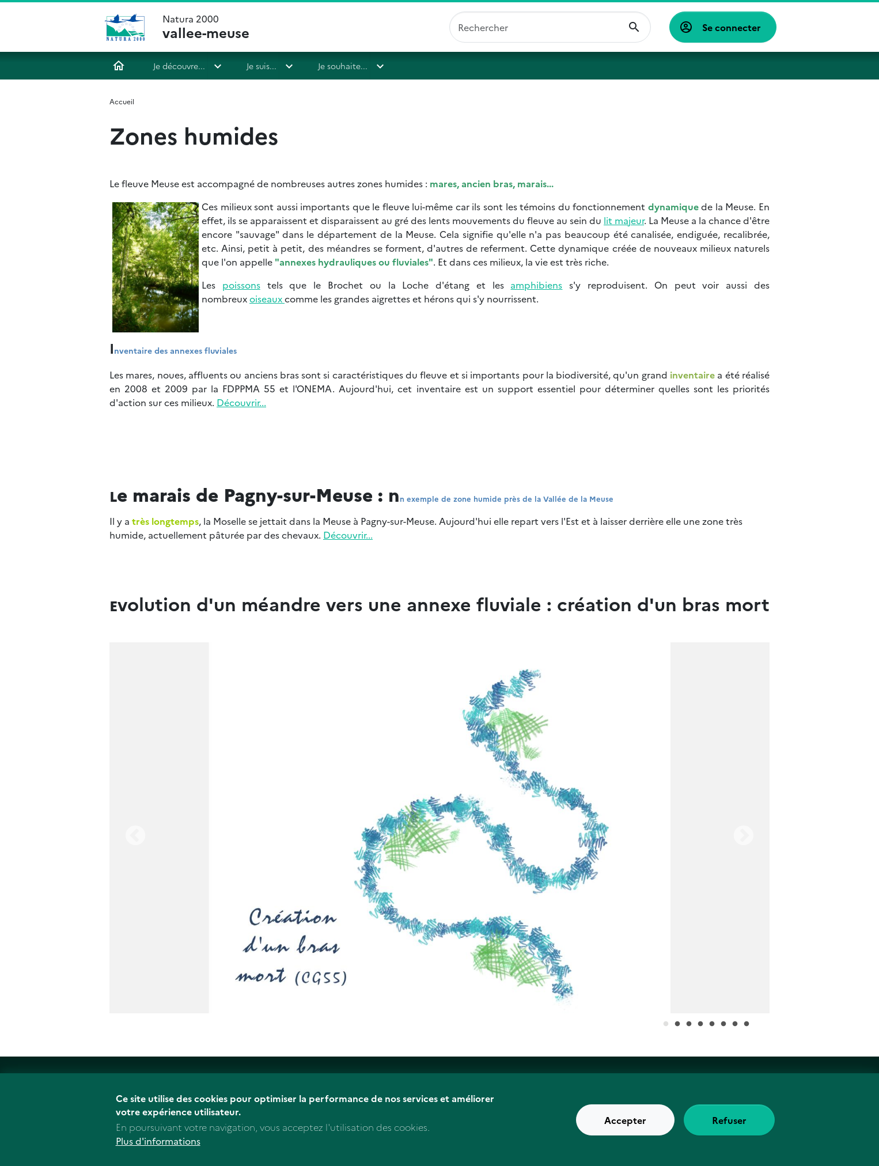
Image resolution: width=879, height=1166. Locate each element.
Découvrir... (241, 402)
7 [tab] (735, 1024)
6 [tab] (723, 1024)
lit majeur (624, 220)
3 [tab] (689, 1024)
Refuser (729, 1124)
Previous (135, 836)
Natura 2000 (205, 27)
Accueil (119, 66)
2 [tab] (677, 1024)
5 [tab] (712, 1024)
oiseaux (267, 298)
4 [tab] (700, 1024)
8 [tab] (746, 1024)
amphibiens (536, 284)
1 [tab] (666, 1024)
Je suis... (261, 65)
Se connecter (731, 27)
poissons (241, 284)
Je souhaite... (342, 65)
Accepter (625, 1124)
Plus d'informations (158, 1145)
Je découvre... (179, 65)
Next (743, 836)
